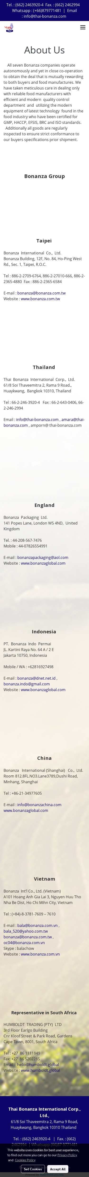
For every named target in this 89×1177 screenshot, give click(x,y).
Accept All (58, 1169)
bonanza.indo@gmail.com (27, 684)
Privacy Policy (67, 1155)
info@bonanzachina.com (39, 804)
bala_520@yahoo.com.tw (26, 931)
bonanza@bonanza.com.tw (41, 293)
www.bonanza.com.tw (40, 298)
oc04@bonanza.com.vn (24, 942)
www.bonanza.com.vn (40, 954)
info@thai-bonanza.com (37, 419)
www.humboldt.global (40, 1070)
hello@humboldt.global (38, 1064)
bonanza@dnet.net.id (36, 678)
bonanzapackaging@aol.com (42, 557)
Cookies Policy (25, 1160)
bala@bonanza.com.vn (37, 925)
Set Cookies (33, 1169)
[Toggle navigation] (83, 27)
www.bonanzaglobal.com (43, 563)
